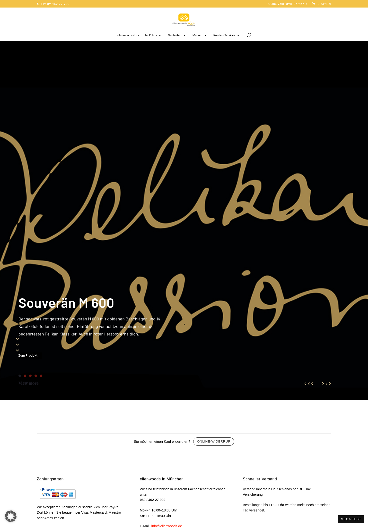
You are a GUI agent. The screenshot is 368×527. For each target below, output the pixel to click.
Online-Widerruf (213, 441)
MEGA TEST (351, 519)
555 (18, 344)
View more (28, 383)
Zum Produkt (27, 355)
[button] (10, 516)
